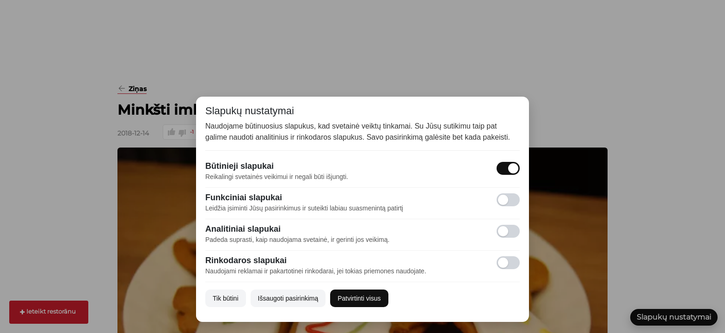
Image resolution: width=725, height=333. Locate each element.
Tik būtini (226, 298)
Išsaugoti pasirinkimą (288, 298)
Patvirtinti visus (359, 298)
